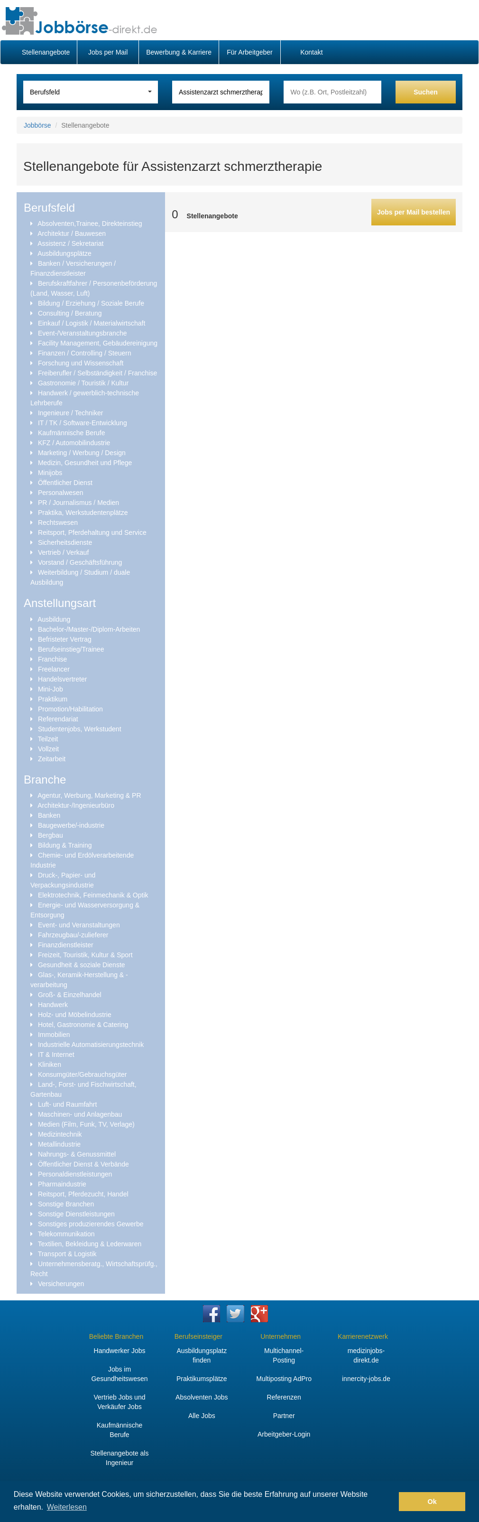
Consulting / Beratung (70, 313)
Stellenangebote (46, 52)
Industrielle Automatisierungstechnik (91, 1044)
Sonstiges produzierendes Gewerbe (91, 1224)
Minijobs (50, 472)
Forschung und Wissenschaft (81, 363)
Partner (284, 1415)
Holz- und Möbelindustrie (74, 1014)
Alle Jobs (201, 1415)
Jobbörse (37, 125)
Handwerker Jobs (120, 1350)
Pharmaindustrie (62, 1184)
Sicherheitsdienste (65, 542)
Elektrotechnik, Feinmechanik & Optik (93, 895)
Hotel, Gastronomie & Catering (83, 1024)
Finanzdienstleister (65, 945)
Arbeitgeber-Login (284, 1434)
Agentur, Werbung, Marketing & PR (89, 795)
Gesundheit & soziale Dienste (81, 965)
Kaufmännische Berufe (71, 433)
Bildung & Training (65, 845)
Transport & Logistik (67, 1254)
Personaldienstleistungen (75, 1174)
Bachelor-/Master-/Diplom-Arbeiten (89, 629)
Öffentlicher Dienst (65, 482)
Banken (49, 815)
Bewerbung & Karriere (179, 52)
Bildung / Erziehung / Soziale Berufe (91, 303)
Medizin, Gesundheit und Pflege (85, 463)
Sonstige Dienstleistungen (76, 1214)
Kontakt (311, 52)
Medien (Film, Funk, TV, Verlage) (86, 1124)
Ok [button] (432, 1501)
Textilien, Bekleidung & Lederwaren (90, 1244)
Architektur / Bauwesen (71, 233)
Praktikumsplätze (201, 1378)
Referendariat (58, 719)
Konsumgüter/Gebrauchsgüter (82, 1074)
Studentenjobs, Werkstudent (79, 729)
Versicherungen (61, 1284)
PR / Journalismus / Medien (78, 502)
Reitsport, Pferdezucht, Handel (83, 1194)
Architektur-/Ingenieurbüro (75, 805)
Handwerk (53, 1004)
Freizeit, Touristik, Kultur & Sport (85, 955)
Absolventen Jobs (201, 1397)
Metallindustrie (59, 1144)
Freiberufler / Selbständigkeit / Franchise (97, 373)
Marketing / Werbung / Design (82, 453)
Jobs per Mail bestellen (413, 212)
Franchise (52, 659)
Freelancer (54, 669)
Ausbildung (53, 619)
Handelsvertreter (62, 679)
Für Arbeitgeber (250, 52)
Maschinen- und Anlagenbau (80, 1114)
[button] (389, 1501)
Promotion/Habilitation (70, 709)
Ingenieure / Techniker (70, 413)
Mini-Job (50, 689)
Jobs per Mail (108, 52)
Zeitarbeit (51, 759)
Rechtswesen (58, 522)
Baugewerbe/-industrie (71, 825)
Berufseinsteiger (198, 1336)
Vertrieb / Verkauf (63, 552)
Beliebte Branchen (116, 1336)
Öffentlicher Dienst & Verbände (83, 1164)
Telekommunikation (66, 1234)
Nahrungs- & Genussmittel (77, 1154)
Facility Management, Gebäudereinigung (97, 343)
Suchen (426, 92)
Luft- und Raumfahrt (67, 1104)
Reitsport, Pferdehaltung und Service (92, 532)
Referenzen (284, 1397)
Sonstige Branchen (66, 1204)
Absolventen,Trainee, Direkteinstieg (89, 223)
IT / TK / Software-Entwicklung (82, 423)
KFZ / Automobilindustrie (74, 443)
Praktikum (52, 699)
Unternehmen (280, 1336)
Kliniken (49, 1064)
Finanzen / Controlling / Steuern (84, 353)
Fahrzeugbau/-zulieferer (73, 935)
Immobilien (54, 1034)
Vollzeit (48, 749)
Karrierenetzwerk (363, 1336)
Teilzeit (48, 739)
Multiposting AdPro (284, 1378)
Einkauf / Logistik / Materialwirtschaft (91, 323)
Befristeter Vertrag (65, 639)
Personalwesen (60, 492)
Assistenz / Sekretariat (70, 243)
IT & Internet (56, 1054)
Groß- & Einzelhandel (69, 995)
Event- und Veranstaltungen (79, 925)
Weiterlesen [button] (67, 1507)
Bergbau (50, 835)
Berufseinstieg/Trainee (71, 649)
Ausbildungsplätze (64, 253)
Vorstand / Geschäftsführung (80, 562)
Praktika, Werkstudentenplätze (83, 512)
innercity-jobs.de (366, 1378)
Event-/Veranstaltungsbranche (82, 333)
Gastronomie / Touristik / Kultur (83, 383)
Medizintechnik (60, 1134)
